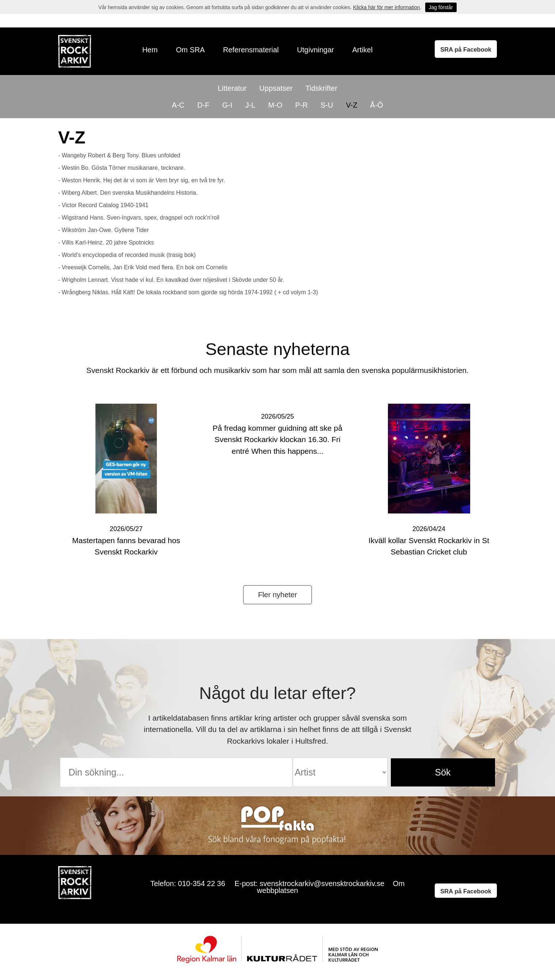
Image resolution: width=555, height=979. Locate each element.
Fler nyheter (277, 595)
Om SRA (190, 50)
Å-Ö (376, 105)
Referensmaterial (251, 50)
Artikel (362, 50)
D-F (203, 105)
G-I (227, 105)
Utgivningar (315, 50)
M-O (275, 105)
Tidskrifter (321, 88)
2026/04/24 (428, 529)
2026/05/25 (277, 416)
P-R (301, 105)
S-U (327, 105)
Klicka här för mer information (386, 7)
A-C (178, 105)
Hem (150, 50)
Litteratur (232, 88)
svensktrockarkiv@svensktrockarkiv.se (322, 883)
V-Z (351, 105)
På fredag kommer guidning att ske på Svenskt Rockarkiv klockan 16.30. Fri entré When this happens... (278, 439)
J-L (250, 105)
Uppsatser (275, 88)
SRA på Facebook (465, 49)
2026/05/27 (126, 529)
